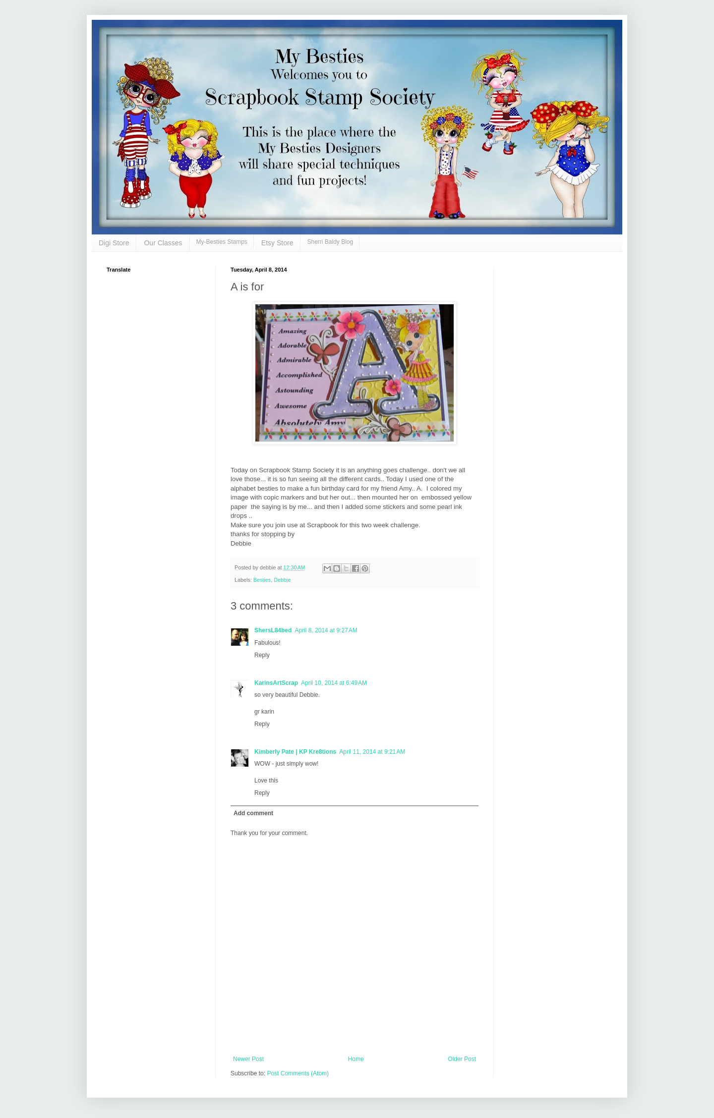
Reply (262, 655)
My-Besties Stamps (221, 241)
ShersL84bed (273, 630)
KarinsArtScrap (276, 682)
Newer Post (248, 1059)
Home (356, 1059)
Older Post (462, 1059)
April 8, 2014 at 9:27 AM (326, 630)
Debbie (282, 580)
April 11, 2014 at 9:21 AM (372, 751)
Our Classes (163, 243)
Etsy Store (277, 243)
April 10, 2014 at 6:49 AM (334, 682)
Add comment (253, 813)
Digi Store (114, 243)
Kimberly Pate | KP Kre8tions (295, 751)
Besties (262, 580)
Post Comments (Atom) (298, 1073)
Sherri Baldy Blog (330, 241)
